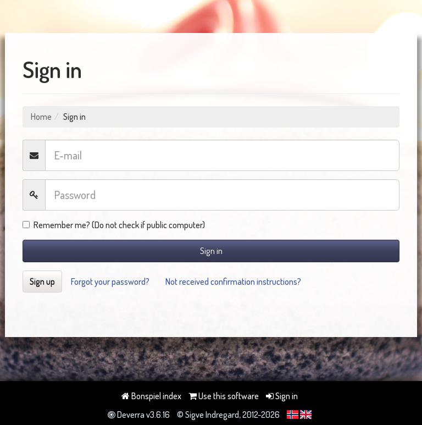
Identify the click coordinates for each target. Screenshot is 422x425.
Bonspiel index (151, 395)
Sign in (211, 250)
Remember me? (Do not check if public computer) (114, 224)
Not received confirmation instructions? (233, 281)
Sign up (42, 281)
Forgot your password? (110, 281)
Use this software (223, 395)
